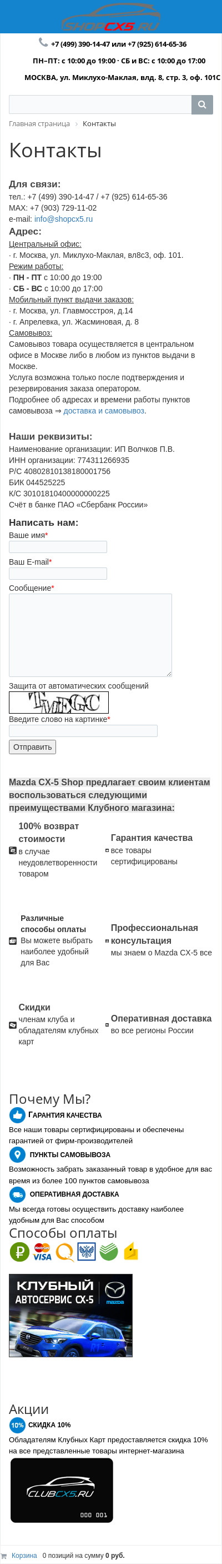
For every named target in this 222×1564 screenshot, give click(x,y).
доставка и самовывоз (104, 410)
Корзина (24, 1556)
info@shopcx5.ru (63, 219)
